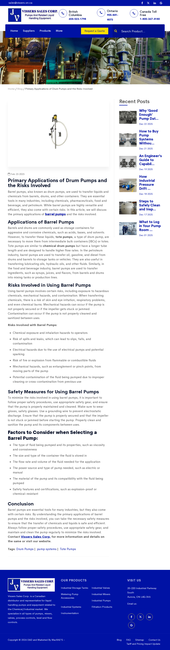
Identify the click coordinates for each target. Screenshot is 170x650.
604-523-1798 (77, 18)
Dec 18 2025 (146, 193)
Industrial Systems (71, 606)
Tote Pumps (68, 549)
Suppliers (29, 30)
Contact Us (154, 639)
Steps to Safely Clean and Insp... (149, 205)
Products (45, 30)
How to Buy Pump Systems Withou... (148, 137)
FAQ (128, 639)
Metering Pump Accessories (69, 596)
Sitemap (139, 639)
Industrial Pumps (101, 600)
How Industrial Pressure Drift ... (147, 183)
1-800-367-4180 (150, 18)
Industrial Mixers (101, 594)
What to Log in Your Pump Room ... (150, 226)
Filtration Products (102, 606)
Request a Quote (95, 31)
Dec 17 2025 (146, 214)
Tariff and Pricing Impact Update (143, 643)
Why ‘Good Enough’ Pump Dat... (149, 115)
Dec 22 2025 (146, 123)
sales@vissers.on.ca (20, 2)
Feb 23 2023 (16, 174)
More (59, 30)
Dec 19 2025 (146, 169)
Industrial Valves (101, 587)
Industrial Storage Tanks (74, 587)
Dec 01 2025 (146, 235)
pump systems (46, 549)
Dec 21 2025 (146, 148)
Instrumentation (70, 613)
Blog (20, 88)
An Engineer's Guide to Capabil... (150, 160)
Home (14, 30)
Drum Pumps (25, 549)
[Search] (115, 30)
